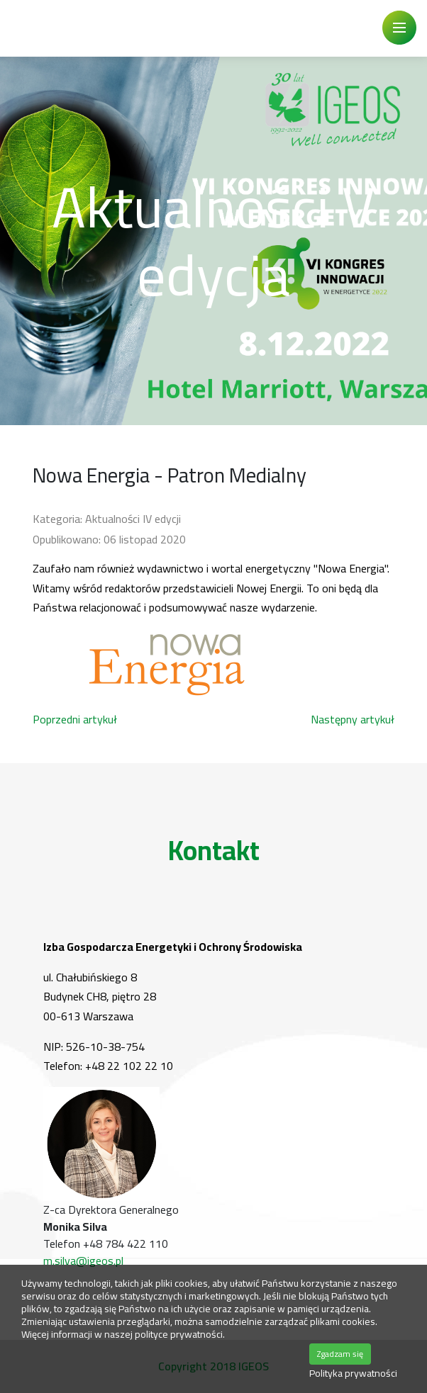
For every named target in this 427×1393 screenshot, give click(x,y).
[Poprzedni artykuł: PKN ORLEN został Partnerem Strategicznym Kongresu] (75, 719)
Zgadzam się (340, 1354)
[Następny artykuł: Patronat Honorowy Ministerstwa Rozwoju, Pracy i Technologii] (352, 719)
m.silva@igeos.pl (83, 1260)
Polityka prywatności (353, 1373)
